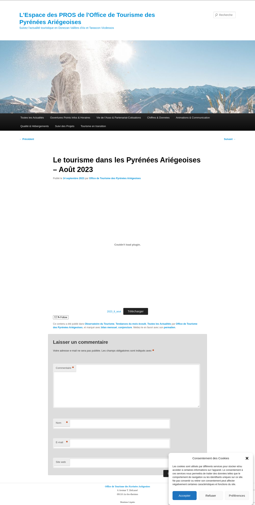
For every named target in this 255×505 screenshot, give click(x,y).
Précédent (26, 139)
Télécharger (136, 311)
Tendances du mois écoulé (131, 323)
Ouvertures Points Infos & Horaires (70, 117)
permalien (169, 327)
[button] (247, 458)
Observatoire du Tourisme (99, 323)
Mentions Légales (127, 502)
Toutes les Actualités (32, 117)
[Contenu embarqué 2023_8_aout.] (127, 244)
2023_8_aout (114, 311)
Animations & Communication (193, 117)
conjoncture (125, 327)
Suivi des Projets (64, 126)
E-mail (62, 442)
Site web (61, 461)
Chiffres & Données (158, 117)
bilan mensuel (109, 327)
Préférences (237, 495)
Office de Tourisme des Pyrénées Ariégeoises (115, 178)
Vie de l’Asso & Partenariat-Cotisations (118, 117)
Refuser (211, 495)
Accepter (184, 495)
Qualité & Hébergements (34, 126)
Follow (60, 317)
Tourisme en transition (93, 126)
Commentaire (65, 368)
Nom (62, 423)
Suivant (230, 139)
